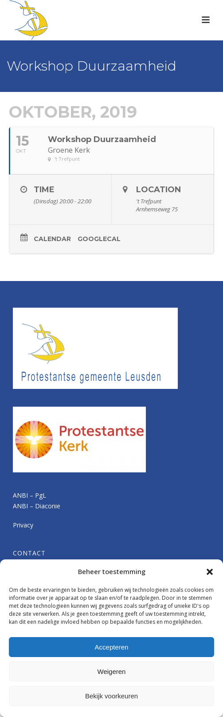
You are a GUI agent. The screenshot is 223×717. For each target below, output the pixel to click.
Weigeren (112, 671)
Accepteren (112, 647)
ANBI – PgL (29, 495)
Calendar (52, 239)
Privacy (23, 525)
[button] (209, 571)
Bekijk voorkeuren (111, 696)
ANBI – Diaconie (36, 506)
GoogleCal (99, 239)
